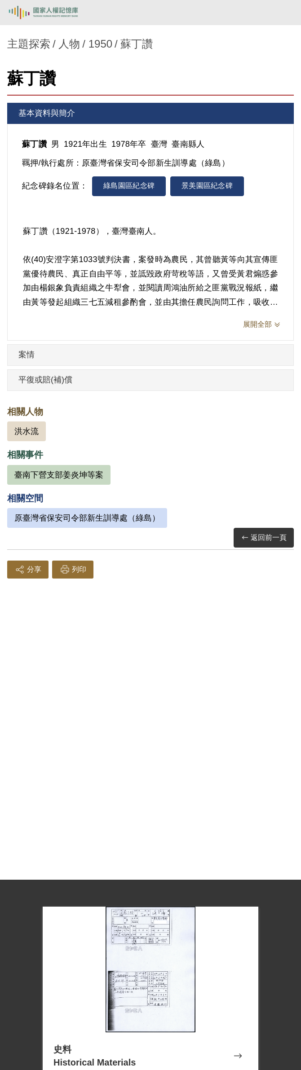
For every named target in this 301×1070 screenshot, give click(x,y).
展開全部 (257, 324)
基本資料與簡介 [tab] (46, 113)
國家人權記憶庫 (52, 12)
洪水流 (26, 431)
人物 (69, 44)
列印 (72, 569)
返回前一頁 (264, 538)
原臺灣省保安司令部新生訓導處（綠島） (87, 517)
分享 (27, 569)
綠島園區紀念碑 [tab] (129, 185)
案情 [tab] (26, 354)
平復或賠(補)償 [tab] (45, 379)
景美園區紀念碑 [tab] (207, 185)
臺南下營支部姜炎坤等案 (58, 474)
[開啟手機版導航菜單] (284, 12)
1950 (100, 44)
